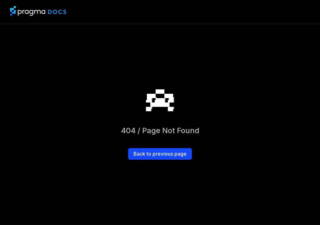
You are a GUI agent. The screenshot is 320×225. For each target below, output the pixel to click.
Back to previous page (160, 154)
